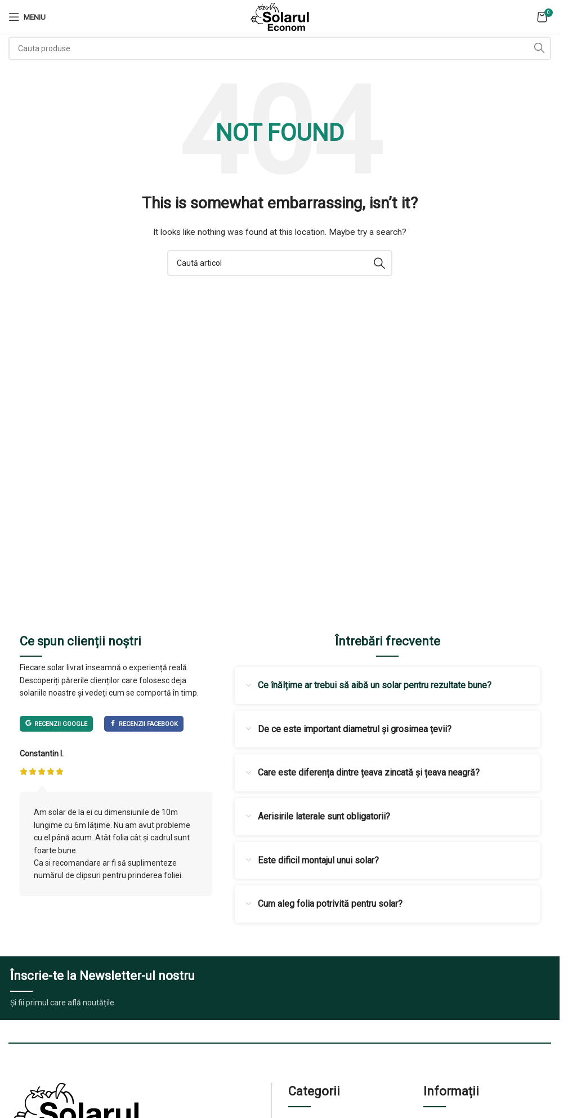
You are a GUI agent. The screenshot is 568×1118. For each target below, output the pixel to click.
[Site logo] (279, 16)
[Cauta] (279, 48)
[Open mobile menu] (27, 17)
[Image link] (76, 1112)
